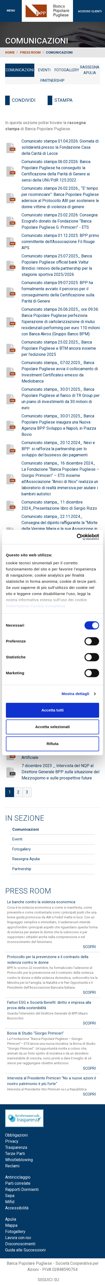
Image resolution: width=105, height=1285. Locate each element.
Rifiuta (53, 743)
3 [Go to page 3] (27, 792)
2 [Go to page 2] (18, 792)
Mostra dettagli (75, 693)
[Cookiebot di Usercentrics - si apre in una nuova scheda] (76, 537)
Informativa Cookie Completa (35, 606)
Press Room (28, 891)
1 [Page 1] (9, 792)
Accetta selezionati (52, 727)
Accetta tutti (52, 710)
